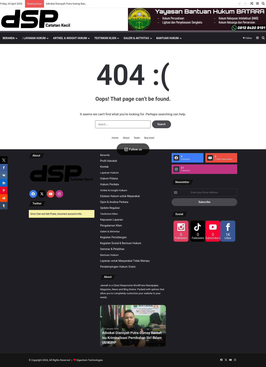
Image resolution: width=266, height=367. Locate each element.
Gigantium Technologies (89, 360)
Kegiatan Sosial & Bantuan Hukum (120, 243)
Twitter (37, 203)
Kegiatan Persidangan (113, 237)
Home (115, 137)
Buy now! (149, 137)
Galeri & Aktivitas (136, 38)
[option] (133, 326)
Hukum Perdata (109, 184)
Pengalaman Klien (111, 225)
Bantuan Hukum (167, 38)
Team (137, 137)
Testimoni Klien (105, 38)
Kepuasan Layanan (111, 219)
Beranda (9, 38)
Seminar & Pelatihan (112, 249)
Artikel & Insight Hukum (70, 38)
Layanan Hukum (34, 38)
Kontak (104, 166)
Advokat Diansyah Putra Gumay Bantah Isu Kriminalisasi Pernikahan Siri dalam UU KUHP (132, 337)
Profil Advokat (108, 160)
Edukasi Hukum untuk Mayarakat (120, 196)
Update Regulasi (110, 207)
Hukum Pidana (109, 178)
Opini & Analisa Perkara (114, 202)
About (126, 137)
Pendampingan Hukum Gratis (118, 266)
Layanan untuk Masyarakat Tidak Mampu (125, 260)
